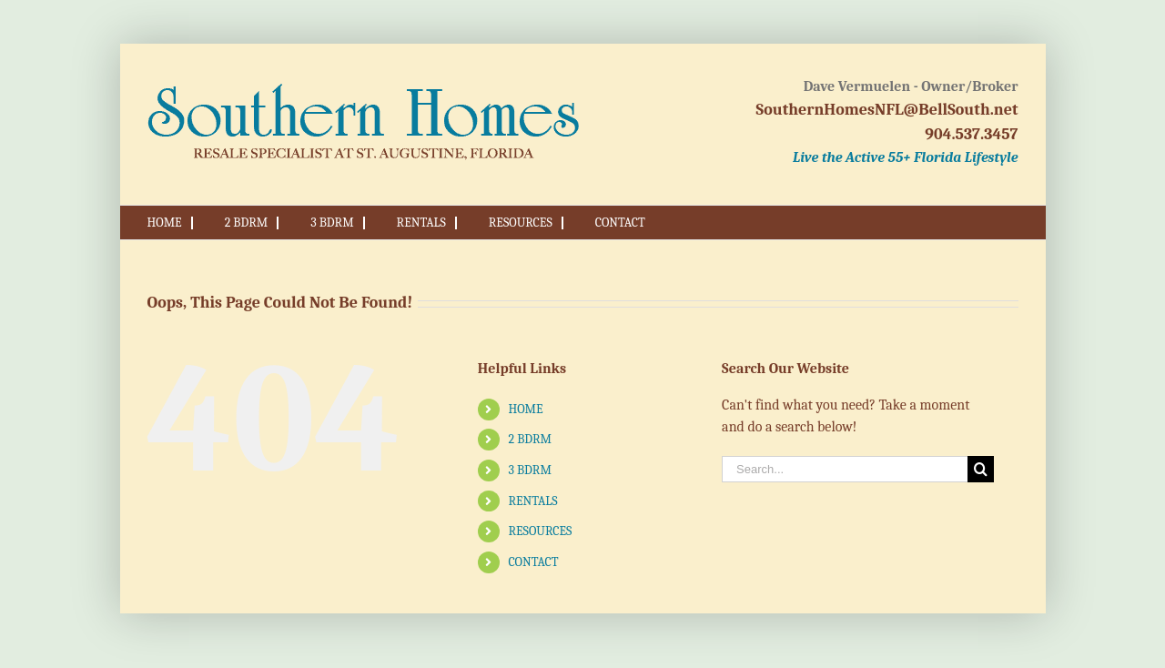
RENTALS (532, 501)
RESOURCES (540, 531)
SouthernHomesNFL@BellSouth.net (887, 109)
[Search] (980, 469)
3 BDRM (529, 470)
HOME (525, 409)
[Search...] (844, 469)
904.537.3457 (971, 134)
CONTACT (533, 562)
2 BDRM (530, 439)
